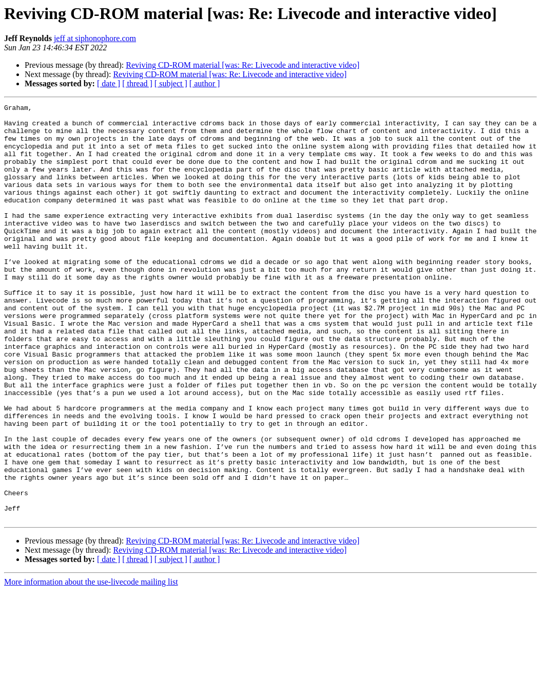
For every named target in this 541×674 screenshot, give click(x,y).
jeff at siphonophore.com (95, 38)
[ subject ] (170, 83)
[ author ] (204, 83)
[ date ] (108, 83)
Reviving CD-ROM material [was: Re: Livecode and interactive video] (242, 65)
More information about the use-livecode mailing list (91, 665)
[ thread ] (137, 83)
